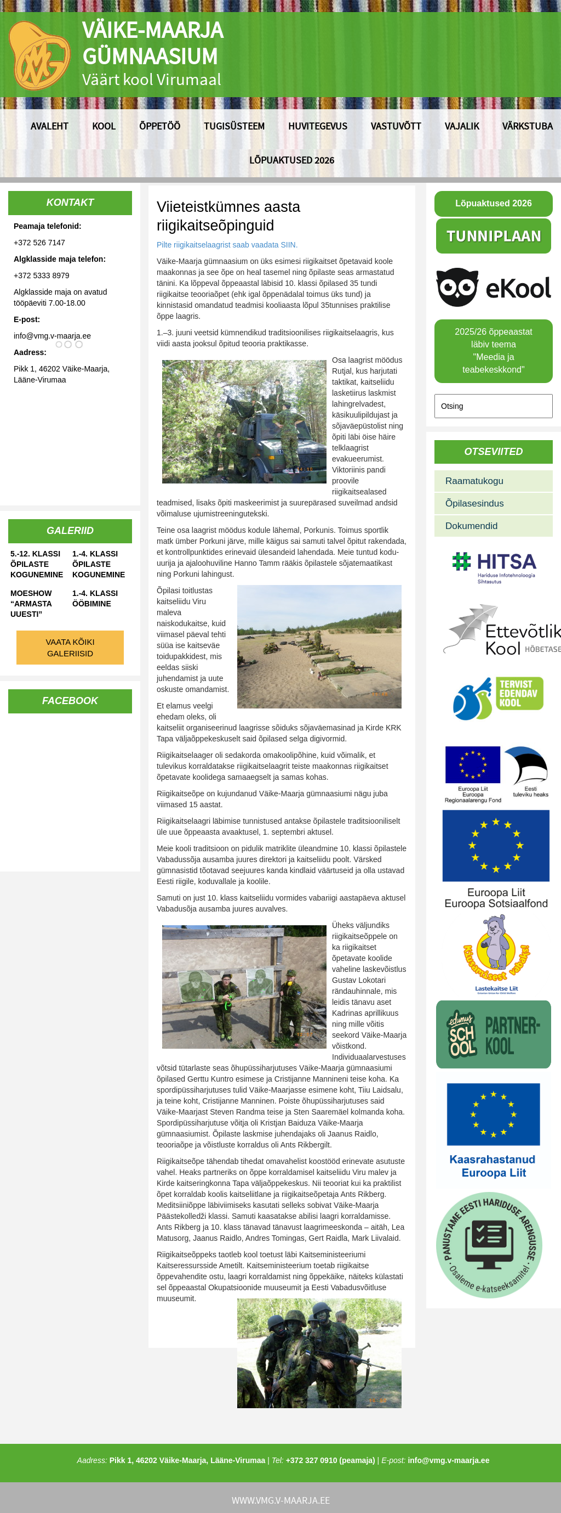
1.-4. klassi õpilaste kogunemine (98, 564)
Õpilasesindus (474, 503)
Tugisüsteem (234, 126)
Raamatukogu (474, 481)
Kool (104, 126)
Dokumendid (471, 526)
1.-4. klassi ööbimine (95, 598)
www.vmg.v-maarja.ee (281, 1500)
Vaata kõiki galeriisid (69, 647)
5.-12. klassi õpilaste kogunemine (36, 564)
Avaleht (49, 126)
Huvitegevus (317, 126)
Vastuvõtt (396, 126)
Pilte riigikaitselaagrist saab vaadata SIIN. (228, 244)
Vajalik (462, 126)
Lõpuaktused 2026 (291, 160)
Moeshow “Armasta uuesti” (30, 603)
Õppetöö (159, 126)
